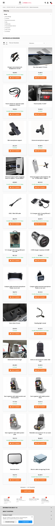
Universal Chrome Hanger (15, 359)
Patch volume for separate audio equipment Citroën (15, 104)
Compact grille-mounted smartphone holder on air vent (14, 287)
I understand (25, 521)
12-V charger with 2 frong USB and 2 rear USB (40, 214)
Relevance (37, 43)
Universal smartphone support (40, 140)
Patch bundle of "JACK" (40, 103)
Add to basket (15, 77)
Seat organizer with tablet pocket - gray (15, 433)
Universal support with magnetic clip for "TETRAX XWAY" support (40, 177)
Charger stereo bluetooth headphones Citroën (15, 67)
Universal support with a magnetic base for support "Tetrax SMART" (14, 177)
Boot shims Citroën (14, 323)
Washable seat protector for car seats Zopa (40, 433)
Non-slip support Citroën (40, 67)
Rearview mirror (14, 469)
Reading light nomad (40, 323)
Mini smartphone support (15, 140)
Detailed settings (9, 521)
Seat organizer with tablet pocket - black (40, 396)
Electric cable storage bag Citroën (40, 469)
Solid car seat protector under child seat (40, 360)
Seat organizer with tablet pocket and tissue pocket (14, 396)
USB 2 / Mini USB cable (15, 213)
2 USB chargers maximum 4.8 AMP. (40, 250)
